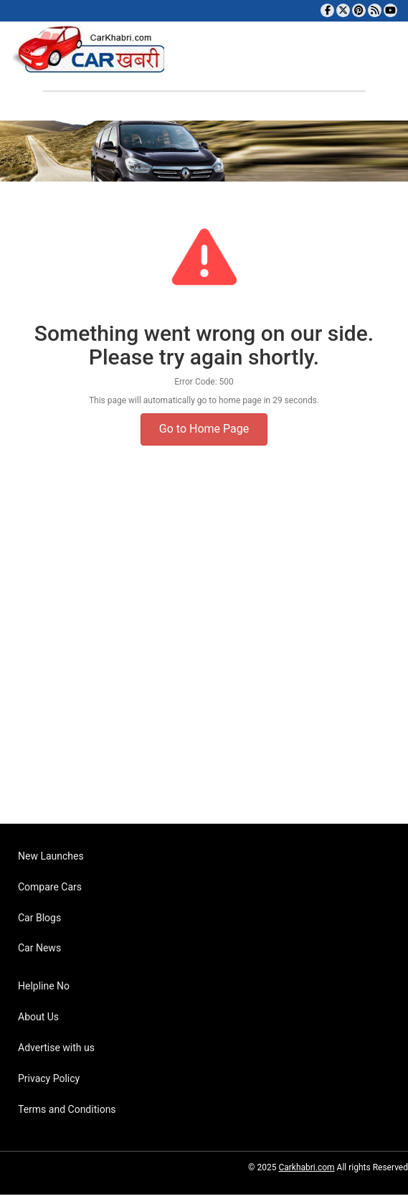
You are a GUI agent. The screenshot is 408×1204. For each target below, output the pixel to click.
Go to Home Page (204, 429)
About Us (38, 1016)
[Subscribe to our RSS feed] (374, 10)
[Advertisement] (199, 656)
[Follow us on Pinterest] (359, 10)
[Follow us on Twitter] (343, 10)
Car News (39, 948)
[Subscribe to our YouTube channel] (390, 10)
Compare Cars (50, 887)
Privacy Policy (49, 1078)
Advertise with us (56, 1047)
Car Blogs (39, 917)
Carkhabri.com (306, 1167)
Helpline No (44, 986)
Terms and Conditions (67, 1109)
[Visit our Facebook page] (327, 10)
